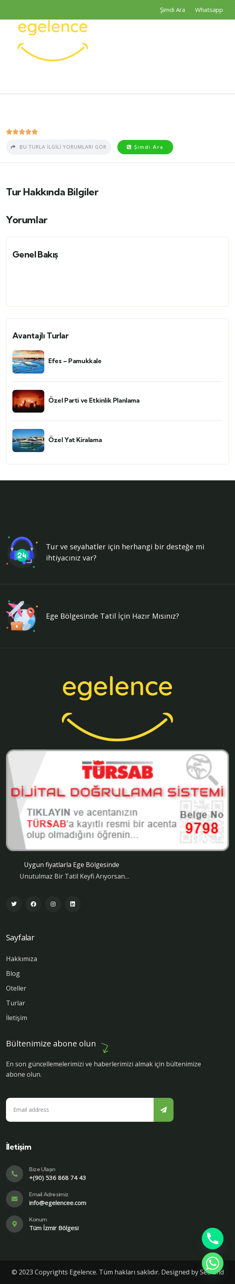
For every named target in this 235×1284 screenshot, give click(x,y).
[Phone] (212, 1238)
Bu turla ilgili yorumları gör (59, 147)
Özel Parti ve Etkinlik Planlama (94, 400)
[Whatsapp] (212, 1263)
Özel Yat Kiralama (75, 440)
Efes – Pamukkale (75, 361)
